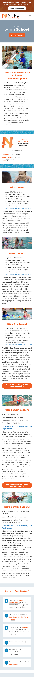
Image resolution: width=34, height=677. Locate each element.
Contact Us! (14, 664)
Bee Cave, (13, 617)
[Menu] (30, 16)
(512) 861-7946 (15, 154)
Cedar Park (23, 617)
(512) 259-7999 (16, 157)
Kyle (13, 619)
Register (25, 627)
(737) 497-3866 (11, 160)
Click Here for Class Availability (18, 345)
